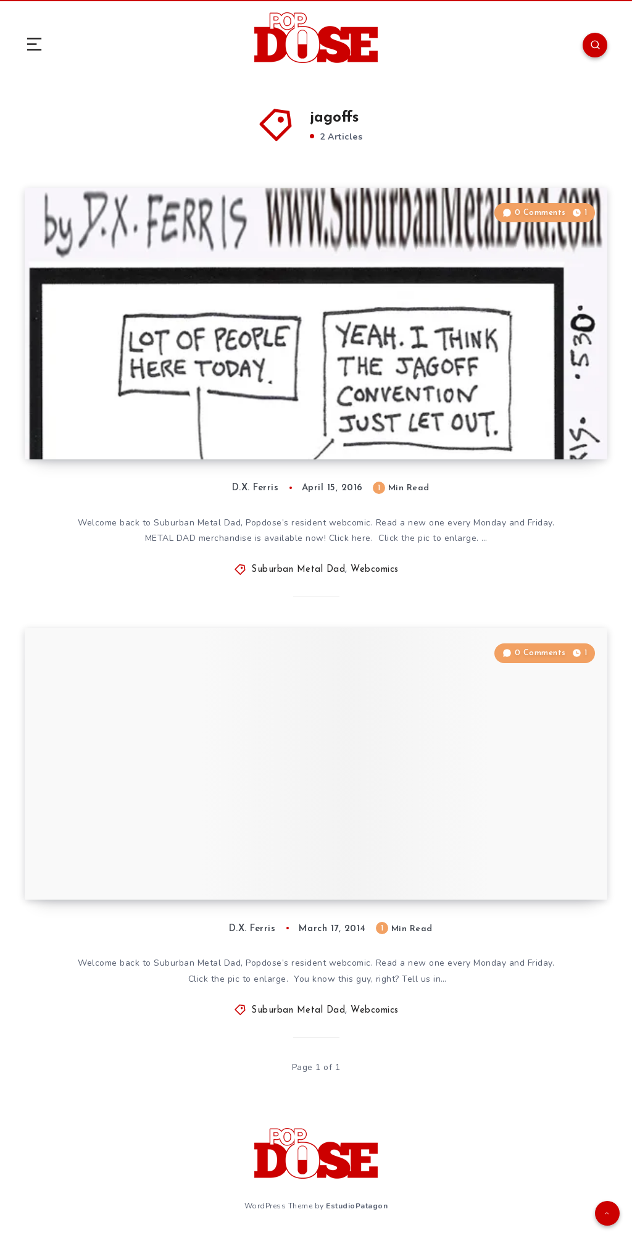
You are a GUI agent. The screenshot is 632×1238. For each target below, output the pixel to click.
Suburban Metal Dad (298, 569)
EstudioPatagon (357, 1206)
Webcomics (375, 569)
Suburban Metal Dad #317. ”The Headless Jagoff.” (202, 862)
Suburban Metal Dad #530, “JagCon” (165, 422)
